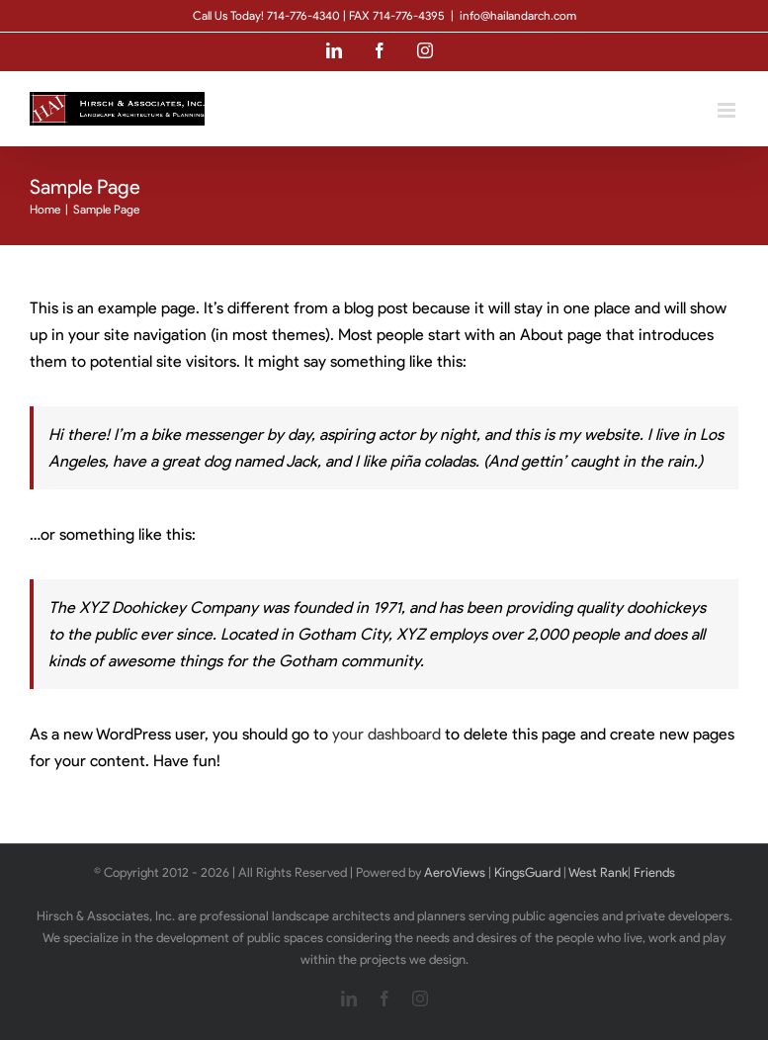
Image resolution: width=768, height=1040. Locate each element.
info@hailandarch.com (518, 15)
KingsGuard (527, 872)
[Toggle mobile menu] (728, 110)
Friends (654, 872)
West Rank (598, 872)
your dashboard (386, 734)
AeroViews (454, 872)
